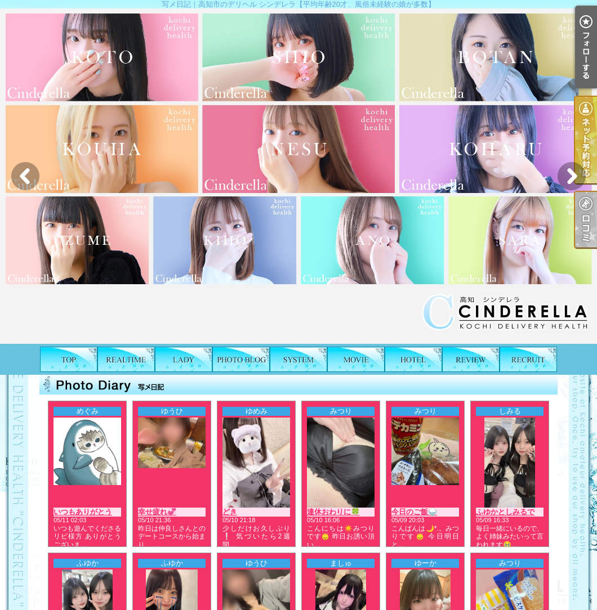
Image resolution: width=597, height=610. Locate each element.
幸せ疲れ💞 (157, 512)
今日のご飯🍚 (414, 512)
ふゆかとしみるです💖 (513, 512)
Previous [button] (25, 176)
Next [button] (572, 176)
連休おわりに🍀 (333, 512)
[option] (298, 176)
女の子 (183, 359)
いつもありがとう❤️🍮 (92, 512)
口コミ (471, 359)
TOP (68, 359)
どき (229, 512)
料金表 (298, 359)
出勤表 (126, 359)
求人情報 (528, 359)
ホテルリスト (413, 359)
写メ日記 (241, 359)
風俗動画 (356, 359)
